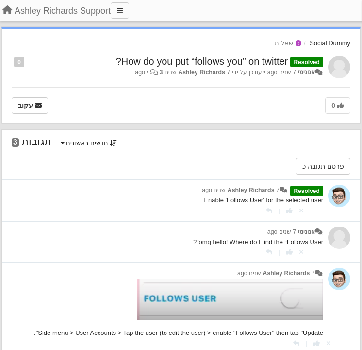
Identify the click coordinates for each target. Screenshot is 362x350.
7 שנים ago (281, 231)
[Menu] (120, 10)
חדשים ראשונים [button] (89, 143)
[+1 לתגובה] (289, 210)
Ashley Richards (201, 72)
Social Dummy (330, 43)
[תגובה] (269, 210)
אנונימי (306, 72)
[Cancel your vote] (301, 210)
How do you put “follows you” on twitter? (202, 61)
